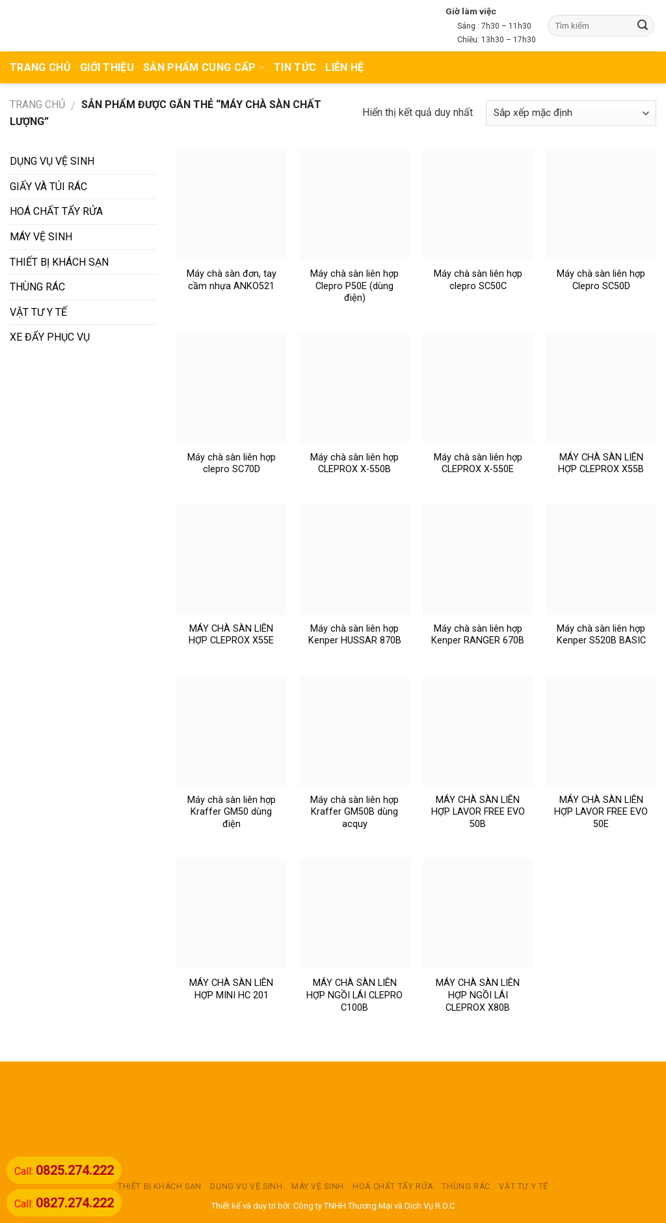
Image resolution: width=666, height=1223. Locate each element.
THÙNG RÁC (37, 287)
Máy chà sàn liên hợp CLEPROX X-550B (354, 463)
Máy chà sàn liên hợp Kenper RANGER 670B (477, 635)
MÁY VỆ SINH (41, 237)
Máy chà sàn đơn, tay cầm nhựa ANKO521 (231, 280)
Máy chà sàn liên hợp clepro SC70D (231, 463)
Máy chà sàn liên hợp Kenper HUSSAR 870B (354, 635)
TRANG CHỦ (40, 67)
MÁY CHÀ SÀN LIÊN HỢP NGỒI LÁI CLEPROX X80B (478, 995)
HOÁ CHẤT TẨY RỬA (56, 211)
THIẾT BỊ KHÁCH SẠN (59, 262)
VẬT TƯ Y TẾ (38, 312)
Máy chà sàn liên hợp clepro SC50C (478, 280)
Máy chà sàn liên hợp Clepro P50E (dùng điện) (354, 285)
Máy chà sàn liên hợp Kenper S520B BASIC (601, 635)
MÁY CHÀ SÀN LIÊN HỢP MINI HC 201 (231, 989)
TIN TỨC (295, 67)
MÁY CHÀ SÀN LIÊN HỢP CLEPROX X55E (231, 635)
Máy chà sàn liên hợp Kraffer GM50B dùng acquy (354, 812)
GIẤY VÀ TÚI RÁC (48, 186)
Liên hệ (344, 67)
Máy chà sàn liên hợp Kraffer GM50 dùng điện (231, 812)
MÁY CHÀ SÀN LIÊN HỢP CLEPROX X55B (601, 463)
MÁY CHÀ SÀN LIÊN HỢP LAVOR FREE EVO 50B (478, 812)
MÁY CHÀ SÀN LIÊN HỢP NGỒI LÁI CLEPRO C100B (354, 995)
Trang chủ (37, 104)
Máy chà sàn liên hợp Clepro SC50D (601, 280)
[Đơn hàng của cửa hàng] (571, 113)
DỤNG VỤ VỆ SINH (52, 161)
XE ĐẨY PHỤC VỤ (50, 337)
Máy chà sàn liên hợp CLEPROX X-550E (478, 463)
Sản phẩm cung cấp (204, 67)
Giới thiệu (107, 67)
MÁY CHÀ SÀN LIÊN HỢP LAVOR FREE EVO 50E (601, 812)
